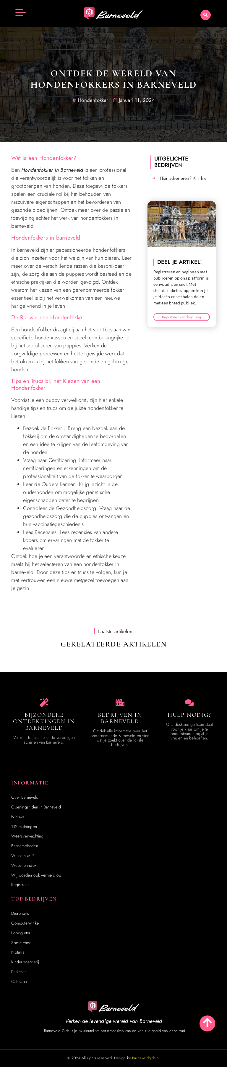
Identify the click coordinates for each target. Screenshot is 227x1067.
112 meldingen (24, 826)
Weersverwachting (27, 836)
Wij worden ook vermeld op (36, 875)
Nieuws (17, 817)
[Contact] (189, 702)
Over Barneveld (24, 797)
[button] (205, 15)
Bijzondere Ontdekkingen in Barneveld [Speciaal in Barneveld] (44, 721)
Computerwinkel (25, 923)
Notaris (17, 952)
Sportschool (22, 943)
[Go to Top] (207, 1022)
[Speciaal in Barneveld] (44, 702)
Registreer (20, 885)
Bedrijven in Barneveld (120, 718)
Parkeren (19, 972)
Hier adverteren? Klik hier (184, 178)
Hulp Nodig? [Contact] (189, 714)
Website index (23, 865)
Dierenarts (20, 913)
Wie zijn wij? (22, 856)
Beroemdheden (24, 846)
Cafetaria (19, 981)
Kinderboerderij (25, 962)
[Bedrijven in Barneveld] (120, 702)
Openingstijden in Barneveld (36, 807)
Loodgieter (20, 933)
